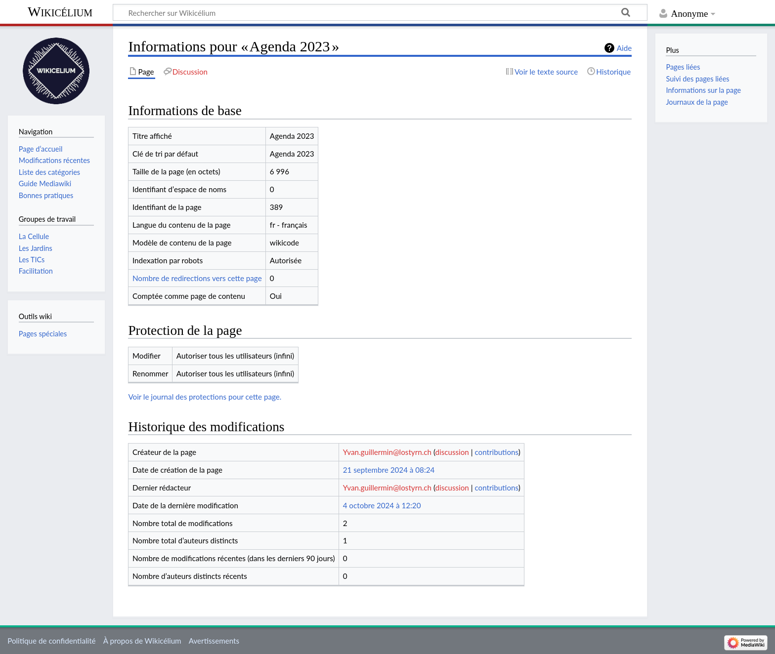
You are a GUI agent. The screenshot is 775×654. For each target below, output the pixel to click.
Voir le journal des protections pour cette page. (204, 396)
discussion (452, 452)
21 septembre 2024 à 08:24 (389, 469)
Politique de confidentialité (51, 640)
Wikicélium (60, 11)
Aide (624, 47)
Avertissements (214, 640)
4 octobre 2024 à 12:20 (382, 505)
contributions (496, 452)
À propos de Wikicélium (142, 640)
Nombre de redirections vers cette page (197, 278)
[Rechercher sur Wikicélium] (380, 12)
